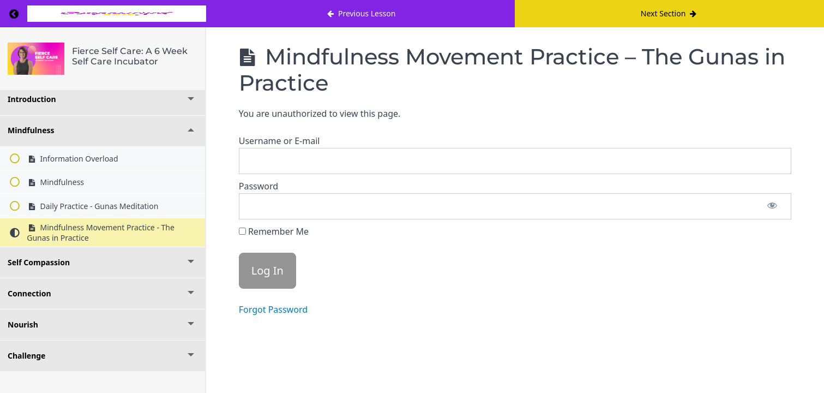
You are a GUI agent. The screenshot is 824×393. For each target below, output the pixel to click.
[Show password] (772, 206)
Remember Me (274, 231)
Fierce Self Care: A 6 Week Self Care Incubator (130, 56)
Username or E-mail (279, 141)
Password (258, 186)
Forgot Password (273, 309)
